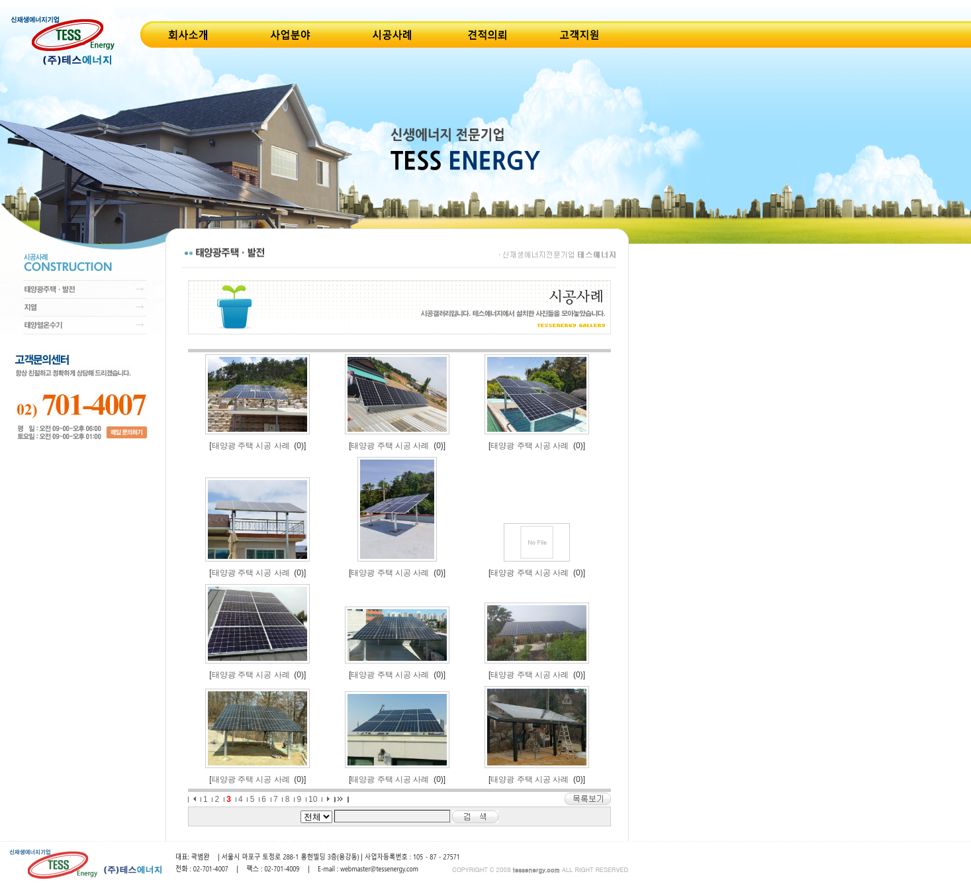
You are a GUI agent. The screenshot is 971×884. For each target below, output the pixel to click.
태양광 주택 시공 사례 (251, 445)
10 (313, 799)
